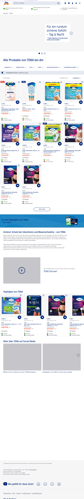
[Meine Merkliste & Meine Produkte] (69, 3)
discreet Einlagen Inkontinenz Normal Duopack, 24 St (52, 151)
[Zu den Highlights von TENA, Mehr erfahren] (42, 221)
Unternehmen (7, 493)
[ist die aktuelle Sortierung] (75, 78)
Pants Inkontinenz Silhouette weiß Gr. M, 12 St (73, 151)
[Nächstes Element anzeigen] (71, 33)
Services (18, 493)
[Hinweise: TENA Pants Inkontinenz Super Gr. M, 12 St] (25, 157)
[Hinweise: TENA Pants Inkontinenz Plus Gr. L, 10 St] (47, 116)
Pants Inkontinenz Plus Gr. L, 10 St (52, 109)
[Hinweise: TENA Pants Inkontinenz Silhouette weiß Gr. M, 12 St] (68, 157)
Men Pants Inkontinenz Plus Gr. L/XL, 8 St (32, 325)
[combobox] (36, 3)
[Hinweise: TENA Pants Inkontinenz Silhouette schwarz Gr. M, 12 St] (4, 199)
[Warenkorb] (76, 3)
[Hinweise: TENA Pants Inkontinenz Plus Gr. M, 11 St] (68, 116)
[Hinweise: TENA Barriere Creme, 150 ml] (25, 116)
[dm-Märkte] (65, 3)
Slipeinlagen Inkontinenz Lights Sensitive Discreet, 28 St (10, 109)
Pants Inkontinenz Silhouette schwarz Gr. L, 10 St (30, 193)
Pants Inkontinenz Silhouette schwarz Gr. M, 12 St (9, 193)
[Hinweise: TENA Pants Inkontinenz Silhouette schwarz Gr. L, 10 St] (25, 199)
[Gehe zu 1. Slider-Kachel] (39, 53)
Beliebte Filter (20, 67)
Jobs (14, 493)
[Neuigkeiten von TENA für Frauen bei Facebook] (62, 358)
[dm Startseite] (6, 3)
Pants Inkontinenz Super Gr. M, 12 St (31, 151)
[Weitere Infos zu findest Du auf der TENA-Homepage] (22, 358)
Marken (11, 13)
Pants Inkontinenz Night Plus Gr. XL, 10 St (10, 151)
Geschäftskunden (37, 493)
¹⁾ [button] (59, 40)
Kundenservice (26, 493)
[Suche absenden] (58, 3)
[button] (80, 3)
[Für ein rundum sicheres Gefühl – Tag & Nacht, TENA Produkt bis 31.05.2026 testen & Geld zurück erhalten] (42, 32)
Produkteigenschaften (70, 67)
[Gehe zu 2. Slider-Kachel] (42, 53)
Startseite (5, 13)
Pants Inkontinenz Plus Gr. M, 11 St (73, 109)
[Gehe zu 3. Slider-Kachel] (44, 53)
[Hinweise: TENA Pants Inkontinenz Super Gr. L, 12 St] (4, 331)
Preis (31, 67)
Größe (39, 67)
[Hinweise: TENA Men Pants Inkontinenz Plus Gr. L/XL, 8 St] (27, 331)
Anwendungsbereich (52, 67)
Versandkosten (33, 469)
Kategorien (8, 67)
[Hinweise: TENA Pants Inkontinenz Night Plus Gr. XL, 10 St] (4, 157)
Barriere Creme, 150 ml (28, 109)
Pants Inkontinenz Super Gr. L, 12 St (11, 324)
